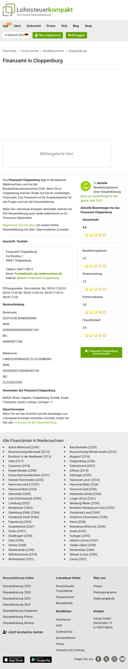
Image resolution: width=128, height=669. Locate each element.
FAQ (64, 26)
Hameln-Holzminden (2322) (26, 480)
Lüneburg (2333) (19, 503)
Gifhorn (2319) (79, 470)
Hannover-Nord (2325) (22, 489)
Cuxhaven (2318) (19, 466)
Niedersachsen (53, 51)
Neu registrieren (48, 35)
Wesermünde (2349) (21, 550)
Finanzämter (30, 51)
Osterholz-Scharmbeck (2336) (89, 517)
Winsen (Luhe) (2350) (83, 554)
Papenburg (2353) (20, 522)
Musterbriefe (64, 603)
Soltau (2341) (17, 531)
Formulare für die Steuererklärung (34, 422)
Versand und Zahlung (70, 650)
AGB (59, 625)
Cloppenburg (78, 51)
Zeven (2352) (78, 559)
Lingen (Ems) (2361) (83, 498)
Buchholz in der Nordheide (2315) (29, 456)
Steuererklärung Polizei (18, 617)
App (5, 26)
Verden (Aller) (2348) (83, 545)
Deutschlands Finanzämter (65, 588)
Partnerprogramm (105, 592)
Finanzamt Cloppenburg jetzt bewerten (101, 352)
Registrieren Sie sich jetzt (19, 225)
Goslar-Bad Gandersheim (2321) (29, 475)
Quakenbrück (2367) (21, 526)
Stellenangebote (104, 598)
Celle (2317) (16, 461)
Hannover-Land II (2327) (23, 484)
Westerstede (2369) (82, 550)
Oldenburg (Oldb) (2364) (24, 512)
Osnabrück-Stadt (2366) (23, 517)
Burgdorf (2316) (80, 456)
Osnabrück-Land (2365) (85, 512)
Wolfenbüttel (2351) (21, 559)
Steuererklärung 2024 (17, 592)
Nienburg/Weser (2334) (85, 503)
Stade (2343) (78, 531)
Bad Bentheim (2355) (83, 447)
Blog (76, 26)
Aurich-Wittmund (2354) (23, 447)
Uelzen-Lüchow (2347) (84, 540)
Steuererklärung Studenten (20, 611)
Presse (97, 586)
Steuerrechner (65, 597)
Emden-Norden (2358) (22, 470)
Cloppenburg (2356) (82, 461)
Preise (51, 26)
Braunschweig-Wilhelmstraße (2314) (93, 452)
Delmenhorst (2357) (82, 466)
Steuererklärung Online (18, 578)
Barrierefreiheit (65, 638)
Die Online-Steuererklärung (34, 15)
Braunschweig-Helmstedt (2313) (29, 452)
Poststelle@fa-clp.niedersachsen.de (38, 273)
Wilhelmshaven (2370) (22, 554)
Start (17, 26)
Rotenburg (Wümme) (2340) (88, 526)
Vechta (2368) (17, 545)
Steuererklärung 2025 (17, 586)
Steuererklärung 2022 (17, 604)
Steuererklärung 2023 (17, 598)
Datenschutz (64, 631)
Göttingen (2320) (80, 475)
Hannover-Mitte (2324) (84, 484)
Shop (88, 26)
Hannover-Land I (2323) (85, 480)
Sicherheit (34, 26)
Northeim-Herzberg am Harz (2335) (92, 508)
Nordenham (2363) (20, 508)
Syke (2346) (16, 540)
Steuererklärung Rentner (18, 623)
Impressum (63, 619)
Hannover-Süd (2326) (83, 489)
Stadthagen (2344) (20, 536)
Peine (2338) (78, 522)
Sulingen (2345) (80, 536)
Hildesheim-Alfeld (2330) (85, 494)
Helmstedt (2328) (19, 494)
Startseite (9, 51)
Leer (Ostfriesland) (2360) (24, 498)
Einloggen (76, 35)
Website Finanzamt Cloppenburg (38, 278)
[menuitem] (16, 35)
